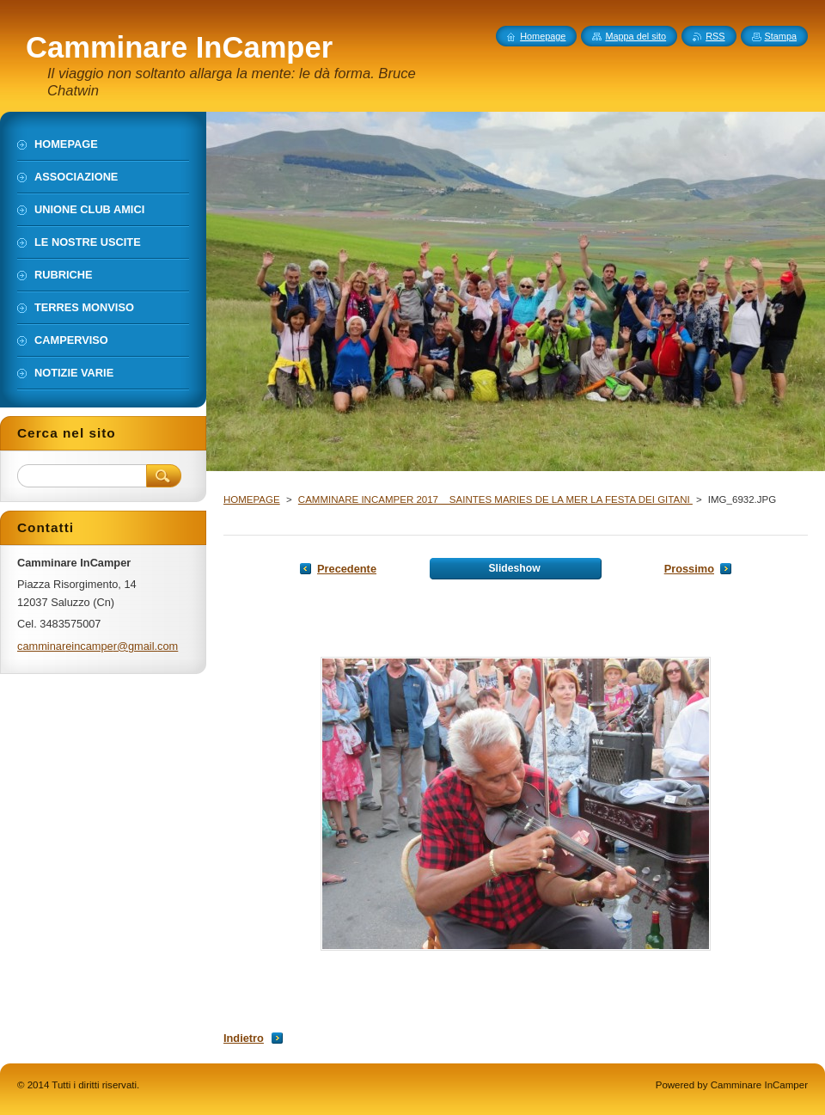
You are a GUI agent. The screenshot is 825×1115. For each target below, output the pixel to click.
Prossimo (689, 568)
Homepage (542, 36)
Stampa (781, 36)
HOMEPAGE (251, 499)
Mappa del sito (635, 36)
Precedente (346, 568)
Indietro (243, 1038)
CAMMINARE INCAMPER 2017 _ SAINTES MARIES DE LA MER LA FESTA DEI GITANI (495, 499)
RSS (715, 36)
